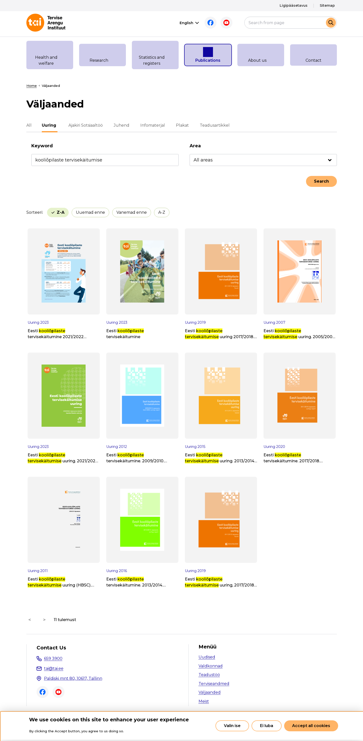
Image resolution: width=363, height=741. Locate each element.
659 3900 (53, 658)
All (29, 125)
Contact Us (51, 648)
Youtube (226, 23)
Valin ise (232, 725)
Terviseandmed (214, 683)
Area (195, 146)
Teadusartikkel (214, 125)
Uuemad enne (65, 212)
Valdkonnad (211, 666)
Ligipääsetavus (294, 5)
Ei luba (266, 725)
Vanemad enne (107, 212)
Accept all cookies (311, 725)
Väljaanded (210, 692)
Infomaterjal (152, 125)
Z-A (161, 212)
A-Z (137, 212)
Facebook (210, 23)
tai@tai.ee (53, 668)
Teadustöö (209, 674)
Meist (204, 701)
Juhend (121, 125)
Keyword (42, 146)
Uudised (207, 657)
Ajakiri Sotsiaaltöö (85, 125)
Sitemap (327, 5)
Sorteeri (34, 212)
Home (31, 86)
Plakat (181, 125)
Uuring (50, 125)
